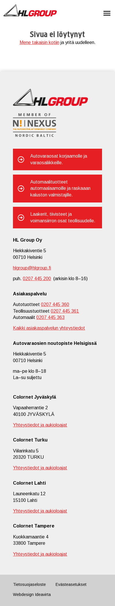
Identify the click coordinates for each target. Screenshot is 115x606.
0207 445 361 (65, 311)
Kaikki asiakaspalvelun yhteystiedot (49, 328)
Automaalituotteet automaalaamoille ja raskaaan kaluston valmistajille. (60, 188)
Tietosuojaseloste (29, 584)
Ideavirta (43, 594)
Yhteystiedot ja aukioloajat (40, 425)
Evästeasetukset (71, 584)
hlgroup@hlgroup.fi (32, 267)
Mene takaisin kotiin (39, 42)
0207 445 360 (55, 304)
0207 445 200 (37, 278)
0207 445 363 (50, 317)
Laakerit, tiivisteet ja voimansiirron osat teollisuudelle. (62, 217)
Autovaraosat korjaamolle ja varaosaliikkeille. (58, 159)
